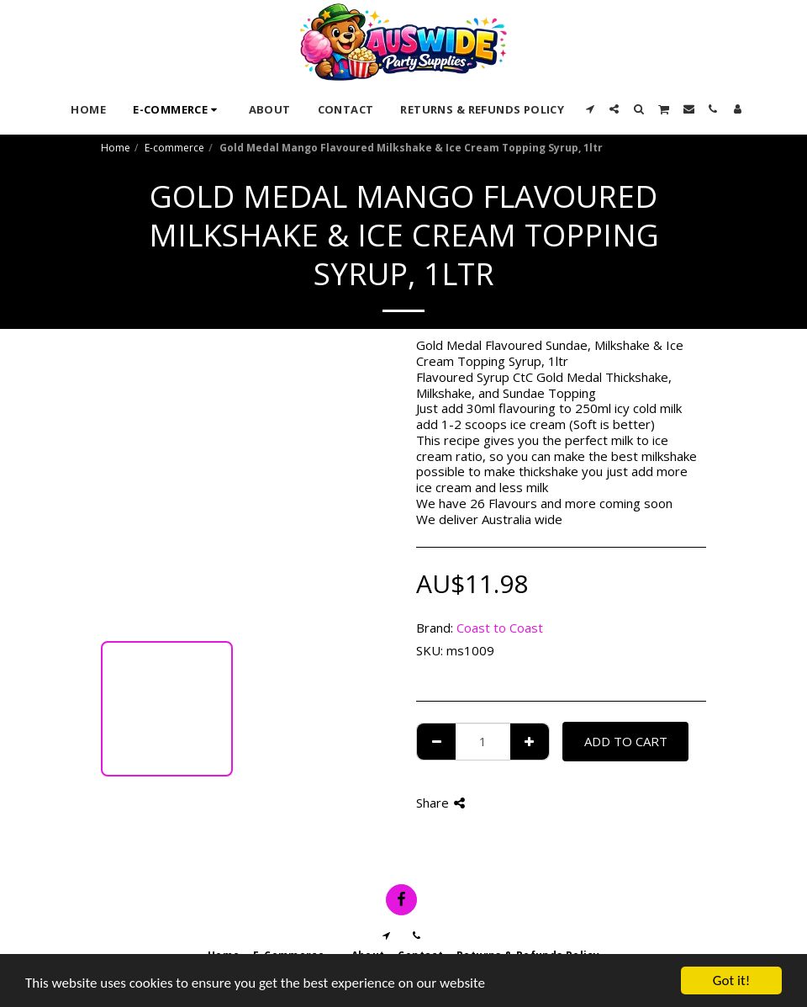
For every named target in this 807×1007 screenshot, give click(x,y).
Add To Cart (625, 741)
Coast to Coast (499, 627)
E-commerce (174, 147)
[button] (589, 108)
